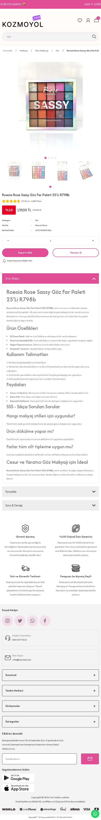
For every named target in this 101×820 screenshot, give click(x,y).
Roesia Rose (41, 225)
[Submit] (90, 758)
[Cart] (96, 20)
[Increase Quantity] (93, 240)
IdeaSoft (33, 817)
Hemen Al (75, 252)
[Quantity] (50, 240)
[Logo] (24, 20)
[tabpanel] (14, 171)
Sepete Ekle (25, 252)
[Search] (50, 36)
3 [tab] (52, 158)
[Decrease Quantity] (8, 240)
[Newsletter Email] (39, 758)
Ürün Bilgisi (12, 278)
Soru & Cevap (13, 505)
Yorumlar (11, 492)
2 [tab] (49, 158)
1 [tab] (50, 187)
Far (36, 220)
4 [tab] (55, 158)
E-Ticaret (43, 817)
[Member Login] (88, 20)
